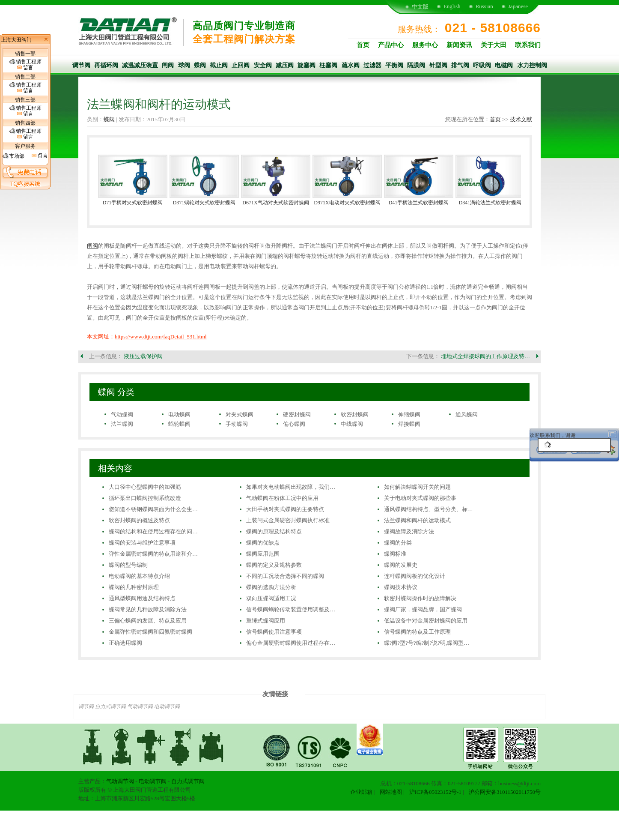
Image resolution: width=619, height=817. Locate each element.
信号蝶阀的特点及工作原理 (417, 631)
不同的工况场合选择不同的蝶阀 (285, 576)
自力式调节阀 (110, 706)
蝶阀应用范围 (263, 554)
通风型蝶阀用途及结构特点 (142, 598)
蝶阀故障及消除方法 (409, 531)
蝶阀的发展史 (400, 565)
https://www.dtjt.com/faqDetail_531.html (161, 336)
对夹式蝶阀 (239, 414)
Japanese (518, 6)
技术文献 (521, 119)
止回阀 (241, 65)
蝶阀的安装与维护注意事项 (142, 542)
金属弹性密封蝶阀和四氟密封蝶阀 (150, 631)
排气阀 (460, 65)
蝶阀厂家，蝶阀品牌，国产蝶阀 (423, 609)
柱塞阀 (328, 65)
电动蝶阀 (179, 414)
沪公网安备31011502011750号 (505, 792)
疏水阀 (351, 65)
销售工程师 (25, 65)
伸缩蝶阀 (409, 414)
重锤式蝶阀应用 (265, 620)
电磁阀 (504, 65)
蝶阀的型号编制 (128, 565)
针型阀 (438, 65)
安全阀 (263, 65)
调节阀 (81, 65)
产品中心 (391, 45)
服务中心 (425, 45)
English (452, 6)
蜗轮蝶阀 (179, 424)
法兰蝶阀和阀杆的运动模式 (417, 520)
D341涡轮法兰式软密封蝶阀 (490, 203)
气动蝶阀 (122, 414)
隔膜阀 (416, 65)
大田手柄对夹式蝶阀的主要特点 (285, 509)
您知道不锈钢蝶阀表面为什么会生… (153, 509)
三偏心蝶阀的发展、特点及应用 (148, 620)
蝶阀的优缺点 (263, 542)
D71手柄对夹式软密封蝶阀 (133, 203)
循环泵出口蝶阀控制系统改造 (145, 498)
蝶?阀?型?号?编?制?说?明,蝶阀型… (427, 643)
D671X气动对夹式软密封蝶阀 (275, 203)
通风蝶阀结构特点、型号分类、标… (428, 509)
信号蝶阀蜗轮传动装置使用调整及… (290, 609)
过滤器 (372, 65)
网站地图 (391, 792)
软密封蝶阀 (355, 414)
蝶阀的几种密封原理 (134, 587)
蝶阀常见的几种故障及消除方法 (148, 609)
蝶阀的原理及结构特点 (274, 531)
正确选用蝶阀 (125, 643)
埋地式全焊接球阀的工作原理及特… (485, 356)
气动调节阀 (140, 706)
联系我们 (528, 45)
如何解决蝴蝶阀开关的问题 (417, 487)
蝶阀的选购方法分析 (271, 587)
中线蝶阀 (352, 424)
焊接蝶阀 (409, 424)
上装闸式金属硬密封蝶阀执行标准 (288, 520)
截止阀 (219, 65)
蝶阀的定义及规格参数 (274, 565)
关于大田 (493, 45)
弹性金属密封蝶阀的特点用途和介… (153, 554)
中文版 (420, 6)
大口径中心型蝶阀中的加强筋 (145, 487)
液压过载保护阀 (143, 356)
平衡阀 (394, 65)
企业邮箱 (361, 792)
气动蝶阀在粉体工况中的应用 (282, 498)
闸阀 (168, 65)
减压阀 (285, 65)
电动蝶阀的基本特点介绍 (139, 576)
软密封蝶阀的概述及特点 (139, 520)
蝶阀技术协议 (400, 587)
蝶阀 (200, 65)
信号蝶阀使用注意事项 (274, 631)
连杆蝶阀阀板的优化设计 (414, 576)
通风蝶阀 (466, 414)
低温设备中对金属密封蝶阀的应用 (425, 620)
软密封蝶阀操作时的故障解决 (420, 598)
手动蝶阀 (237, 424)
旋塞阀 (306, 65)
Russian (484, 6)
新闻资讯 (459, 45)
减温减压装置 (140, 65)
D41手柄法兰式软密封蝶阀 (419, 203)
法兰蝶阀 (122, 424)
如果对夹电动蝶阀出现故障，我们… (290, 487)
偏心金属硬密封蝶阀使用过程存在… (290, 643)
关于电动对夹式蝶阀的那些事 (420, 498)
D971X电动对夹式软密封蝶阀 (347, 203)
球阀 (184, 65)
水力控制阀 (532, 65)
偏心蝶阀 (294, 424)
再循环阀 (106, 65)
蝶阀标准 (395, 554)
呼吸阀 (482, 65)
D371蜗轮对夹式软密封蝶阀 (204, 203)
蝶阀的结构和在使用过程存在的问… (153, 531)
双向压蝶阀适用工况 (271, 598)
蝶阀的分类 (398, 542)
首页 (363, 45)
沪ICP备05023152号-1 (435, 792)
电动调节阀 (167, 706)
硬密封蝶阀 (297, 414)
